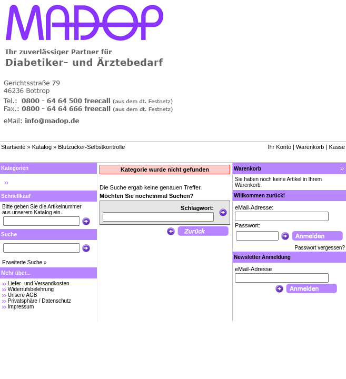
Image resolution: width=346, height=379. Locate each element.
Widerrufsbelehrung (31, 289)
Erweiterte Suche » (24, 262)
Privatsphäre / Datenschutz (39, 301)
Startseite (13, 147)
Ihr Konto (279, 147)
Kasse (337, 147)
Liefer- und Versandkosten (39, 283)
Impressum (21, 307)
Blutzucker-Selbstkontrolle (91, 147)
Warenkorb (310, 147)
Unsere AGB (22, 295)
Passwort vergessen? (319, 248)
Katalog (42, 147)
